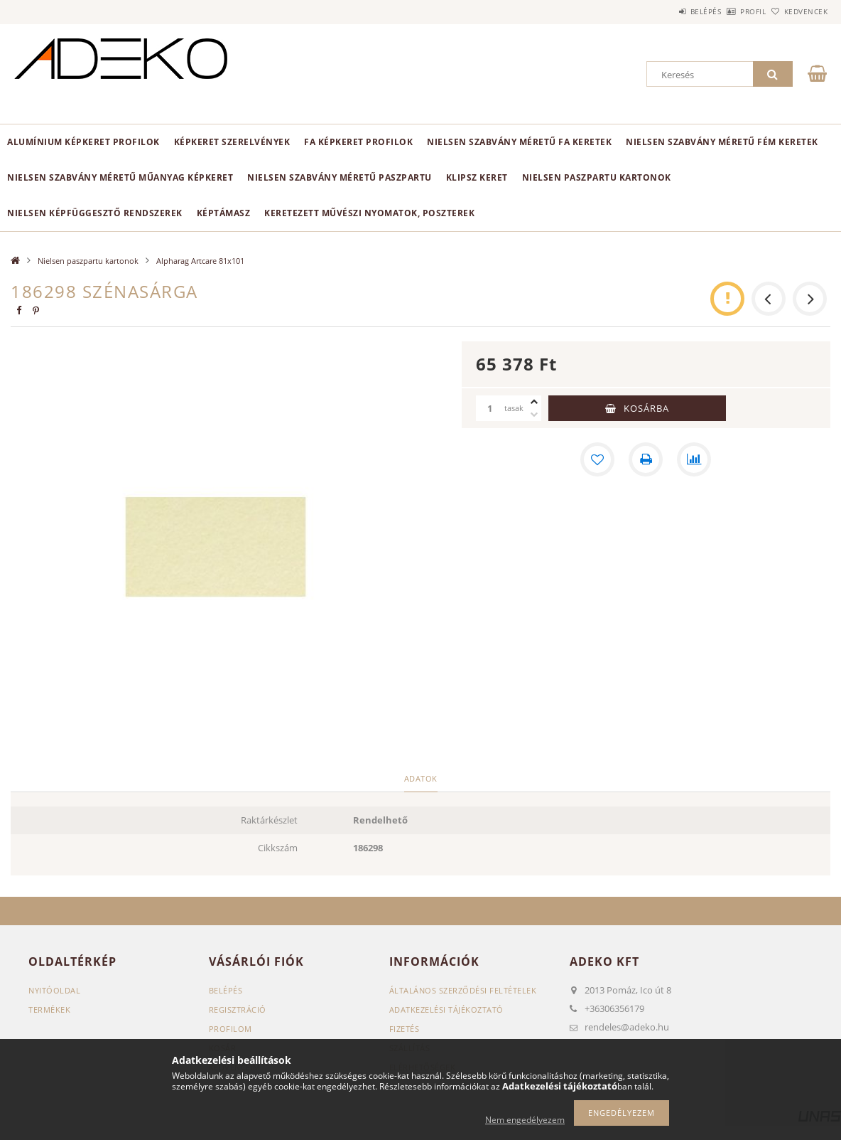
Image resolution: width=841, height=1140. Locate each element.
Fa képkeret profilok (358, 142)
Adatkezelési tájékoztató (446, 1009)
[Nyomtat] (646, 459)
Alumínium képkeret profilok (83, 142)
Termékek (49, 1009)
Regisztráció (237, 1009)
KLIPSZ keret (477, 177)
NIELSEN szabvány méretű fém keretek (722, 142)
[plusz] (534, 401)
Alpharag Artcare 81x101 (200, 260)
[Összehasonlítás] (694, 459)
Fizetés (404, 1028)
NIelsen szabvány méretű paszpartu (339, 177)
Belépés (666, 11)
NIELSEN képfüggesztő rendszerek (95, 213)
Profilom (230, 1028)
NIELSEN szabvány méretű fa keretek (519, 142)
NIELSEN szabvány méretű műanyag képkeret (120, 177)
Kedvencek (798, 11)
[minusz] (534, 414)
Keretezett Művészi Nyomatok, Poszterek (369, 213)
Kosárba (646, 408)
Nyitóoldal (54, 990)
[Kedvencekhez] (597, 459)
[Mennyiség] (490, 408)
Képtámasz (224, 213)
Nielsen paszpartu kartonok (596, 177)
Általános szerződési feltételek (463, 990)
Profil (729, 11)
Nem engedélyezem (525, 1120)
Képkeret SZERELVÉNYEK (232, 142)
